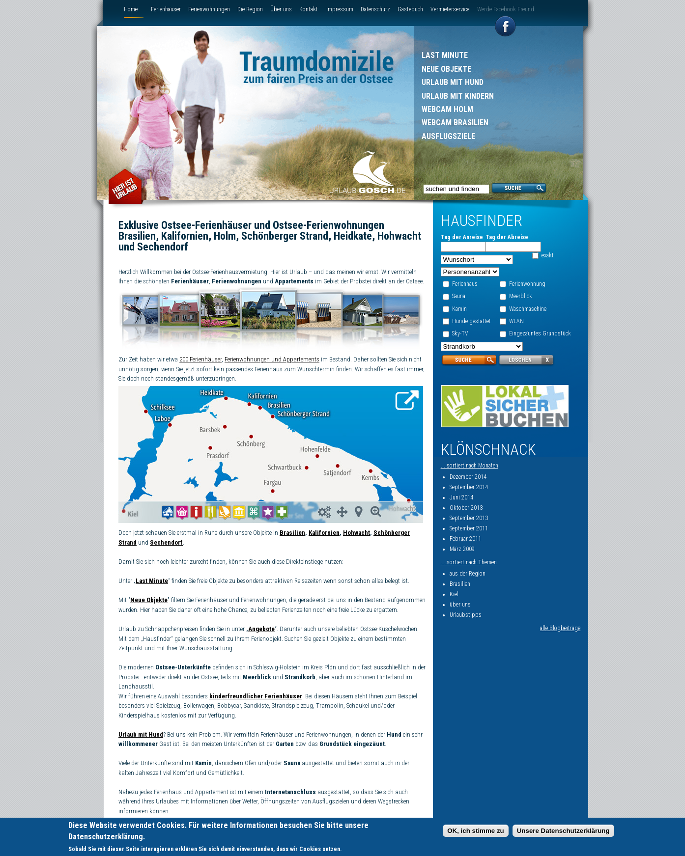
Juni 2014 (461, 497)
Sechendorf (166, 542)
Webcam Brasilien (455, 122)
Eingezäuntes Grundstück (540, 333)
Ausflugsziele (448, 136)
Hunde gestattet (471, 321)
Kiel (454, 594)
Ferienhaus (465, 283)
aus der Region (467, 573)
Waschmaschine (527, 308)
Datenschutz (375, 9)
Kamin (459, 308)
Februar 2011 (465, 538)
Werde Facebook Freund (505, 9)
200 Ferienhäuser (200, 359)
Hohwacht (356, 532)
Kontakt (308, 9)
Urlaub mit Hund (453, 82)
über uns (460, 604)
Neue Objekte (446, 69)
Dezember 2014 (468, 476)
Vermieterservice (449, 9)
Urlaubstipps (466, 614)
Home (131, 9)
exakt (548, 255)
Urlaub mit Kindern (458, 96)
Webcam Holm (447, 109)
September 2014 (469, 487)
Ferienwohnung (527, 283)
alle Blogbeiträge (560, 628)
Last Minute (445, 55)
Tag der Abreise (506, 237)
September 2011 (469, 528)
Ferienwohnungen (209, 9)
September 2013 (469, 518)
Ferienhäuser (166, 9)
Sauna (458, 296)
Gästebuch (410, 9)
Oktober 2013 (466, 507)
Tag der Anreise (462, 237)
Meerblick (520, 296)
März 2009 (462, 549)
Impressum (339, 9)
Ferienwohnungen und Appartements (272, 359)
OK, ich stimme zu (475, 832)
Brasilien (292, 532)
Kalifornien (324, 532)
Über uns (281, 9)
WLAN (516, 321)
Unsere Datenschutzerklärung (563, 832)
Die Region (250, 9)
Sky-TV (460, 333)
